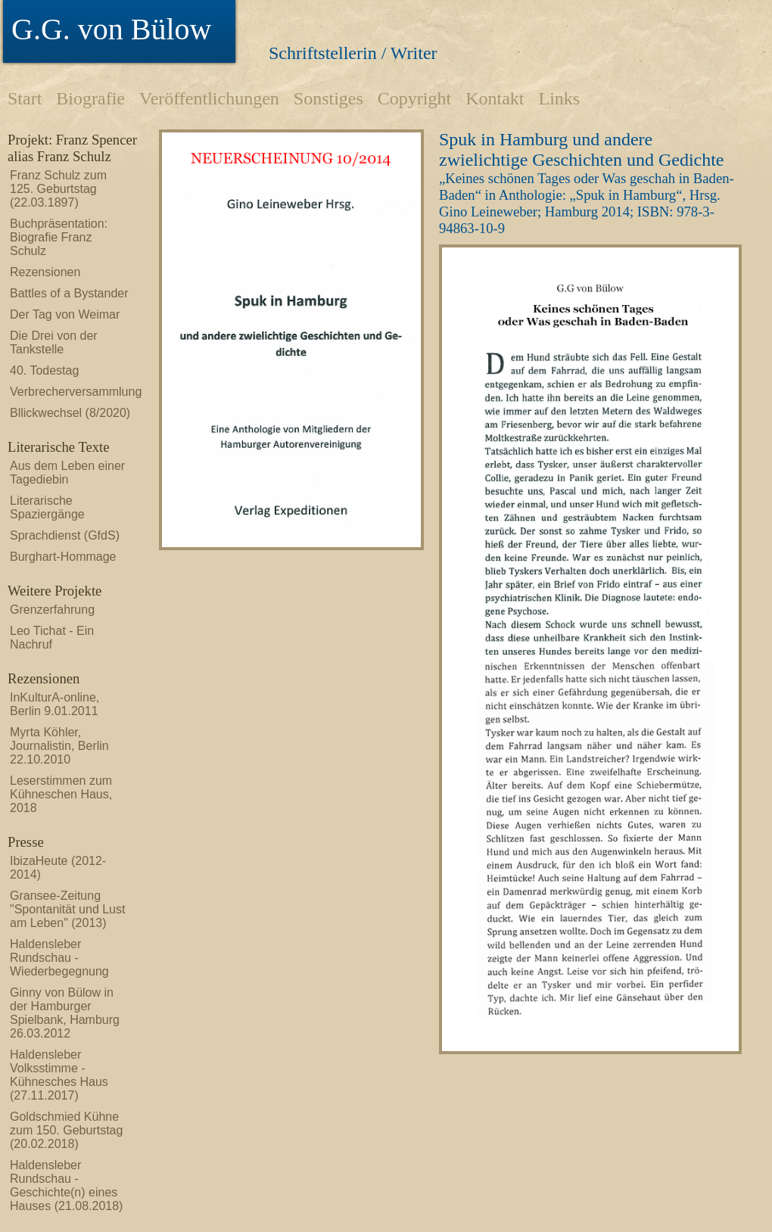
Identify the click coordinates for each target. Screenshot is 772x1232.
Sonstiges (328, 98)
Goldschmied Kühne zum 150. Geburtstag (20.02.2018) (66, 1130)
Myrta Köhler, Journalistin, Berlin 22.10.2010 (59, 746)
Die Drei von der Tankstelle (54, 342)
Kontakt (494, 98)
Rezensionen (45, 272)
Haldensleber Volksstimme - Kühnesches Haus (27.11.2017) (59, 1075)
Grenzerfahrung (52, 609)
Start (25, 98)
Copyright (414, 98)
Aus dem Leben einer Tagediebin (67, 472)
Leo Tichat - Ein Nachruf (52, 637)
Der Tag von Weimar (65, 314)
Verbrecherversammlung (70, 391)
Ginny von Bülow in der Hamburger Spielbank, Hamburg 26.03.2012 (65, 1013)
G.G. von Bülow (111, 29)
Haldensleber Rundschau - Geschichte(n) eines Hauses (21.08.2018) (66, 1185)
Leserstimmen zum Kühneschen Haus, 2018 (61, 794)
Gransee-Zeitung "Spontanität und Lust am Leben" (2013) (67, 909)
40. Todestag (44, 370)
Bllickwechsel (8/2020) (70, 412)
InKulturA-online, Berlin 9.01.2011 (54, 704)
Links (559, 98)
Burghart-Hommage (63, 556)
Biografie (90, 98)
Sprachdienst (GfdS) (65, 535)
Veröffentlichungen (209, 98)
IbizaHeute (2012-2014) (58, 867)
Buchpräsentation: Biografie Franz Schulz (58, 237)
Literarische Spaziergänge (47, 507)
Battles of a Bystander (69, 293)
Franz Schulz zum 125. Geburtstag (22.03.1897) (58, 189)
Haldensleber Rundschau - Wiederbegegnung (59, 958)
